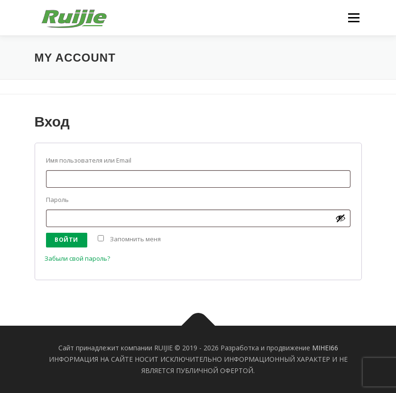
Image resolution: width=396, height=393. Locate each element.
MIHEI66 (325, 347)
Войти (66, 240)
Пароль (62, 199)
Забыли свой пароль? (77, 258)
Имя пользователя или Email (93, 160)
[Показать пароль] (340, 218)
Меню (353, 17)
